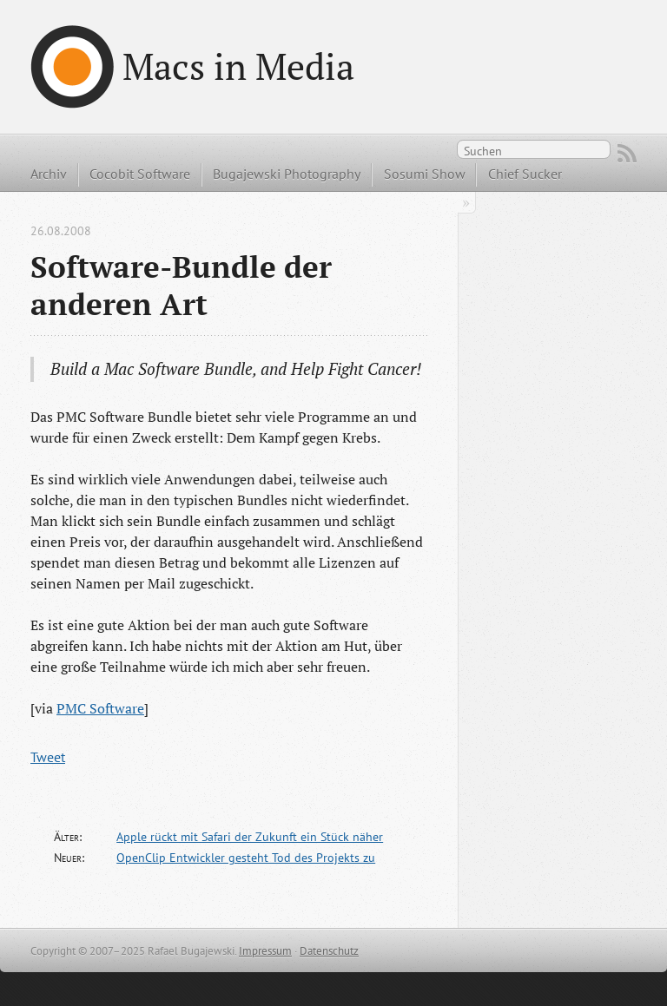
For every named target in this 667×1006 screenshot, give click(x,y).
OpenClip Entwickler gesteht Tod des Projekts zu (245, 857)
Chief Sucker (525, 173)
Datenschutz (329, 951)
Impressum (265, 951)
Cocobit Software (139, 173)
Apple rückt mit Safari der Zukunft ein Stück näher (249, 837)
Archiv (48, 173)
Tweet (47, 757)
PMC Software (100, 708)
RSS (627, 153)
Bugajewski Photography (286, 173)
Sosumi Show (425, 173)
